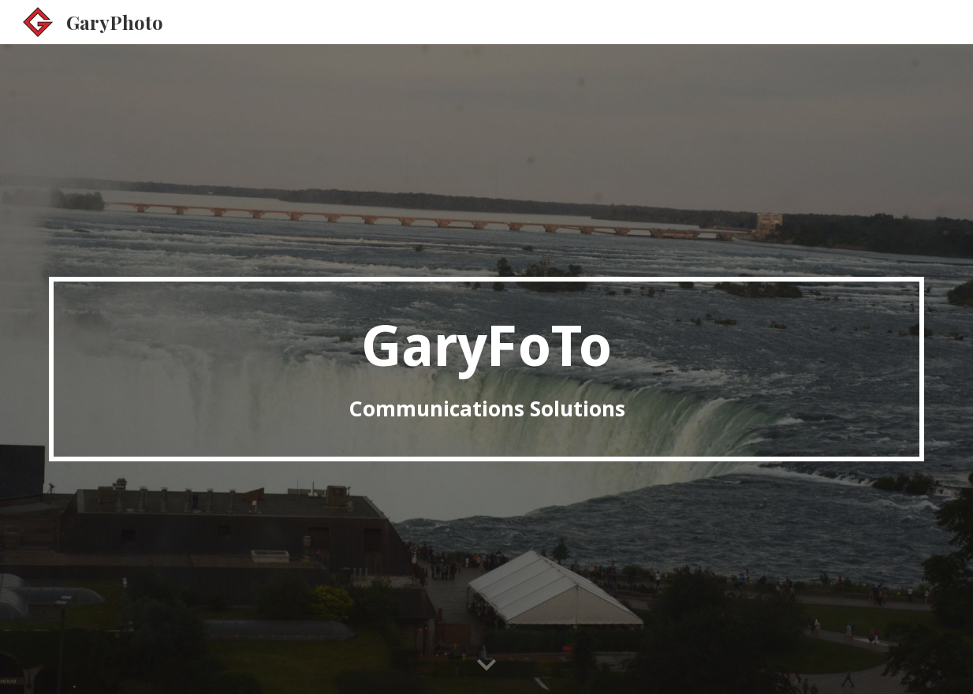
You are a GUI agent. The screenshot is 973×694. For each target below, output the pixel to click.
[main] (486, 369)
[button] (486, 666)
